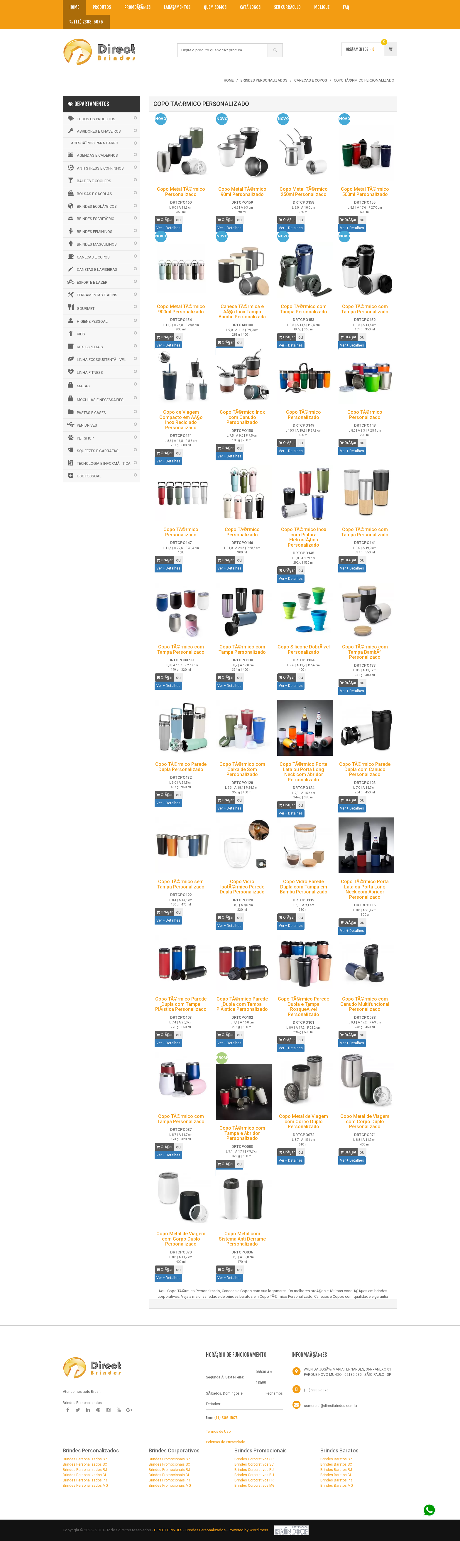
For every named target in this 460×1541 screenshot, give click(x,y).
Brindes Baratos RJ (336, 1470)
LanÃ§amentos (177, 7)
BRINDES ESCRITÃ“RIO (90, 218)
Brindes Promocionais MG (170, 1485)
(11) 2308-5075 (86, 22)
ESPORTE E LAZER (86, 282)
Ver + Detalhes (168, 228)
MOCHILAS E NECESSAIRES (95, 399)
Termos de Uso (218, 1432)
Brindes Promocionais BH (169, 1475)
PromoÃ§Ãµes (137, 7)
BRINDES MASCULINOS (91, 243)
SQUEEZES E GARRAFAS (92, 450)
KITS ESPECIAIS (84, 346)
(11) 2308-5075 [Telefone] (316, 1390)
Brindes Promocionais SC (169, 1464)
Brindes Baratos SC (336, 1464)
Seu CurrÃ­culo (287, 7)
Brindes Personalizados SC (85, 1464)
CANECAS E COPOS (88, 256)
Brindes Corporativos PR (254, 1480)
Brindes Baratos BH (336, 1475)
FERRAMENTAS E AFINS (91, 295)
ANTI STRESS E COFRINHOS (95, 167)
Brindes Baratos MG (336, 1485)
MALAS (78, 385)
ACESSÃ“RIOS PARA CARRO (94, 143)
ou (178, 219)
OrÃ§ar (164, 220)
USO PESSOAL (84, 475)
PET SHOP (80, 437)
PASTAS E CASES (86, 412)
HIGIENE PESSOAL (87, 321)
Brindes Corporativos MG (254, 1485)
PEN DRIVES (81, 425)
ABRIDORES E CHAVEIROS (93, 131)
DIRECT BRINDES (168, 1530)
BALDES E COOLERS (88, 180)
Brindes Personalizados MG (85, 1485)
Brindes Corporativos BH (254, 1475)
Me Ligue (321, 7)
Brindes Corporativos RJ (254, 1470)
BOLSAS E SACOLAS (89, 193)
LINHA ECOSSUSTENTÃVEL (96, 359)
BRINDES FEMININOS (89, 231)
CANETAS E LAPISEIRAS (91, 269)
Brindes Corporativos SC (254, 1464)
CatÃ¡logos (250, 7)
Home (74, 7)
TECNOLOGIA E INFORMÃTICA (98, 463)
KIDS (75, 333)
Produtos (102, 7)
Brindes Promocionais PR (169, 1480)
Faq (346, 7)
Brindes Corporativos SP (253, 1459)
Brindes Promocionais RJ (169, 1470)
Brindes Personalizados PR (85, 1480)
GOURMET (80, 307)
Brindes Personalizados (205, 1530)
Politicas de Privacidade (225, 1442)
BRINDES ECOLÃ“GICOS (91, 206)
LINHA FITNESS (84, 372)
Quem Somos (215, 7)
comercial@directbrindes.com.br (330, 1406)
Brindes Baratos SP (336, 1459)
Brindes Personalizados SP (85, 1459)
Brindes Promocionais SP (169, 1459)
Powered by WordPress (249, 1530)
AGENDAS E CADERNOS (92, 155)
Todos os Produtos (90, 118)
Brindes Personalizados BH (85, 1475)
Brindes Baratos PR (336, 1480)
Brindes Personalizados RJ (85, 1470)
